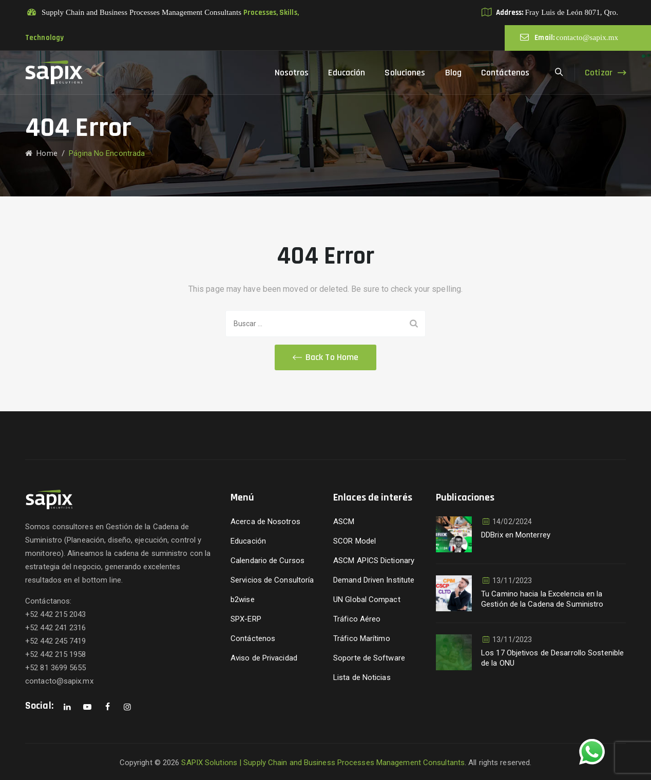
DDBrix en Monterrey (515, 534)
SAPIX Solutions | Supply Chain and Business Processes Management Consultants (323, 762)
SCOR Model (354, 541)
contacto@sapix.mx (587, 37)
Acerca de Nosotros (265, 521)
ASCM (343, 521)
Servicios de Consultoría (272, 580)
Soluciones (405, 72)
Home (41, 153)
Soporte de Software (369, 658)
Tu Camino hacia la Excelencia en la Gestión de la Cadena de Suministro (542, 599)
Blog (453, 72)
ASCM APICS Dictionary (373, 560)
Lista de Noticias (362, 677)
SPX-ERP (246, 619)
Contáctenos (505, 72)
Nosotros (292, 72)
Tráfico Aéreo (356, 619)
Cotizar (598, 72)
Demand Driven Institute (373, 580)
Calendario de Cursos (267, 560)
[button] (325, 357)
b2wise (243, 599)
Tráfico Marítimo (361, 638)
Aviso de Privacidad (264, 658)
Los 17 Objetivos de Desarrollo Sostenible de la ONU (552, 658)
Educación (346, 72)
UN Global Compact (366, 599)
